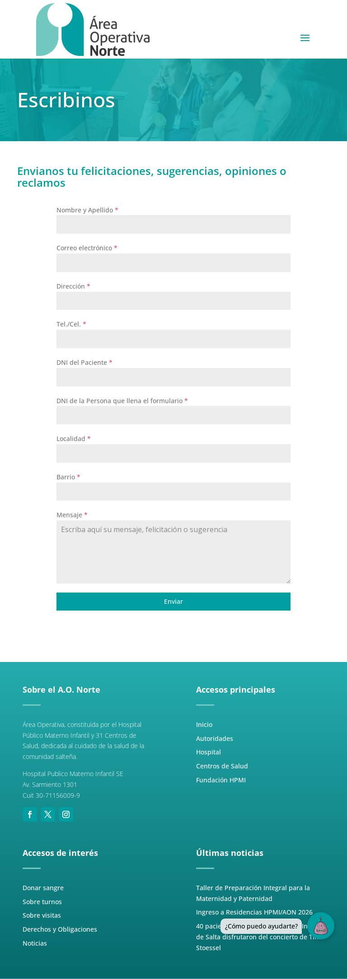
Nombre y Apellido (87, 210)
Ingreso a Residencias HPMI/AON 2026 (254, 912)
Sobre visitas (42, 915)
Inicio (204, 724)
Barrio (68, 477)
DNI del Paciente (84, 362)
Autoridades (214, 738)
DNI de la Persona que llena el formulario (122, 400)
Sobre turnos (42, 901)
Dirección (73, 286)
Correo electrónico (86, 248)
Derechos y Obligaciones (60, 929)
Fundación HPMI (221, 780)
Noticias (35, 943)
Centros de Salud (222, 766)
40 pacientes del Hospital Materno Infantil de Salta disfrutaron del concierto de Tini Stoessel (260, 937)
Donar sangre (43, 887)
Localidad (73, 438)
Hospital (208, 752)
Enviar (173, 601)
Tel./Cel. (71, 324)
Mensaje (72, 514)
